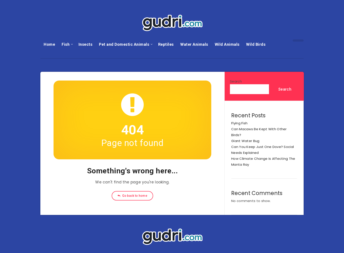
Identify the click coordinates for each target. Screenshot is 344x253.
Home (49, 44)
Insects (86, 44)
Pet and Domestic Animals (124, 44)
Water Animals (194, 44)
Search (236, 81)
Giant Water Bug (245, 141)
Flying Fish (239, 123)
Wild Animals (227, 44)
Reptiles (166, 44)
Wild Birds (255, 44)
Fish (66, 44)
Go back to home (132, 195)
